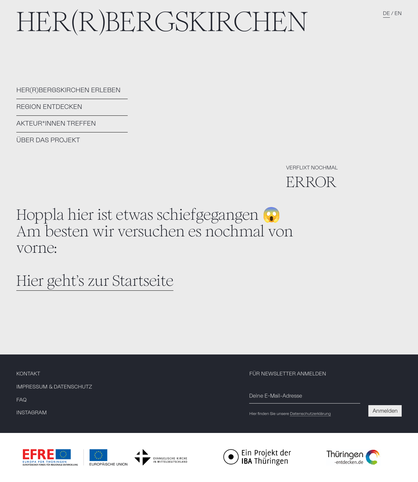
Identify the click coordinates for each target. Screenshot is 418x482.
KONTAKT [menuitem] (28, 374)
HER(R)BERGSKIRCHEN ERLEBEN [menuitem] (68, 90)
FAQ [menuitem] (21, 400)
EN (398, 13)
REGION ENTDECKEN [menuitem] (49, 107)
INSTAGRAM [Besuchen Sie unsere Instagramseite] (31, 413)
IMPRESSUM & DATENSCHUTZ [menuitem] (54, 387)
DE (386, 13)
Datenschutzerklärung (310, 414)
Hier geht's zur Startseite (94, 281)
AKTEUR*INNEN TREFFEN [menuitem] (56, 123)
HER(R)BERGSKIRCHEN (162, 21)
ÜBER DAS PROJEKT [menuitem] (48, 140)
